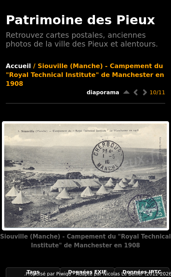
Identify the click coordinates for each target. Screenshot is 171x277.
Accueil (18, 66)
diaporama (103, 92)
